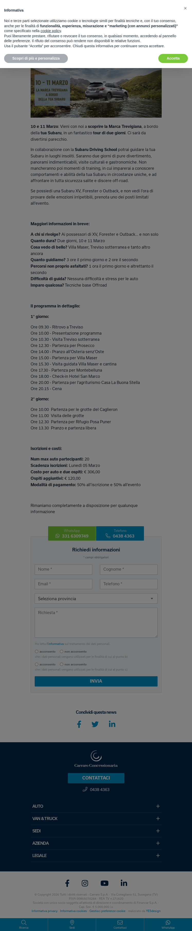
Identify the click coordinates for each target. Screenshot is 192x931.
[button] (185, 8)
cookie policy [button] (51, 31)
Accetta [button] (173, 58)
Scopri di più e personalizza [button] (36, 58)
